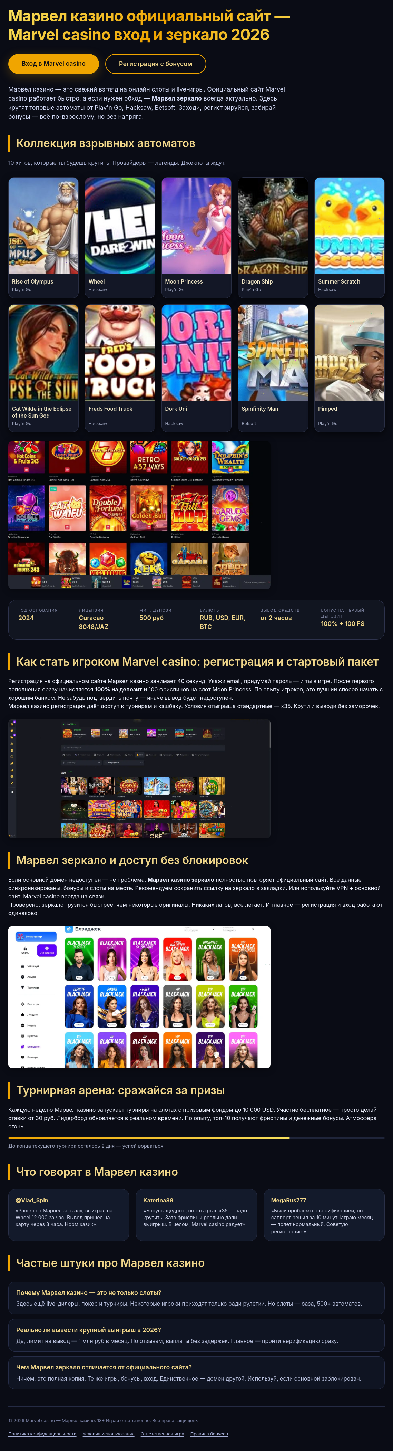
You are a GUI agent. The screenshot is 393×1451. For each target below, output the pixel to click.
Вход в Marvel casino (54, 63)
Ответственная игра (162, 1433)
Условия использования (109, 1433)
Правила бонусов (209, 1433)
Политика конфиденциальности (42, 1433)
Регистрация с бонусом (155, 63)
